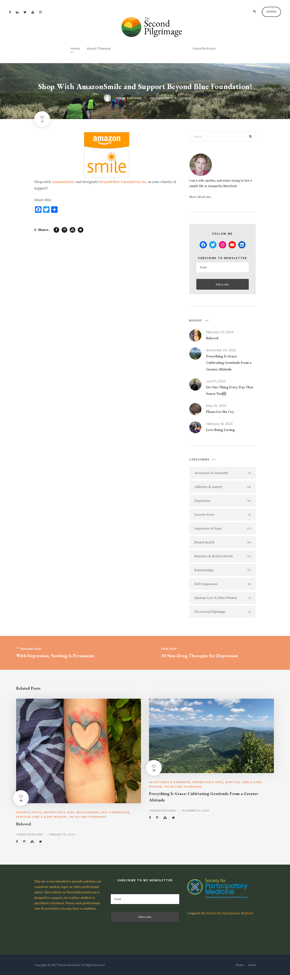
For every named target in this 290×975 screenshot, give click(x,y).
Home (75, 48)
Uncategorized (161, 98)
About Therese (99, 48)
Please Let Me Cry (220, 411)
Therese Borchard (128, 98)
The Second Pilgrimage (87, 817)
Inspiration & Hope (59, 812)
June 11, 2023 (215, 381)
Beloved (212, 338)
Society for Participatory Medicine (229, 913)
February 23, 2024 (220, 332)
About (252, 965)
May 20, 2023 (216, 406)
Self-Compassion (115, 812)
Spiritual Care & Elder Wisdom (41, 817)
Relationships (88, 812)
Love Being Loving (220, 429)
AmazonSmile (63, 181)
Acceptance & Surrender (169, 782)
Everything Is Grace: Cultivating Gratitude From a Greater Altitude (228, 362)
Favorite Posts (204, 48)
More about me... (201, 197)
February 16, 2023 (219, 424)
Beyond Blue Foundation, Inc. (123, 181)
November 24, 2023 (221, 350)
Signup (271, 11)
